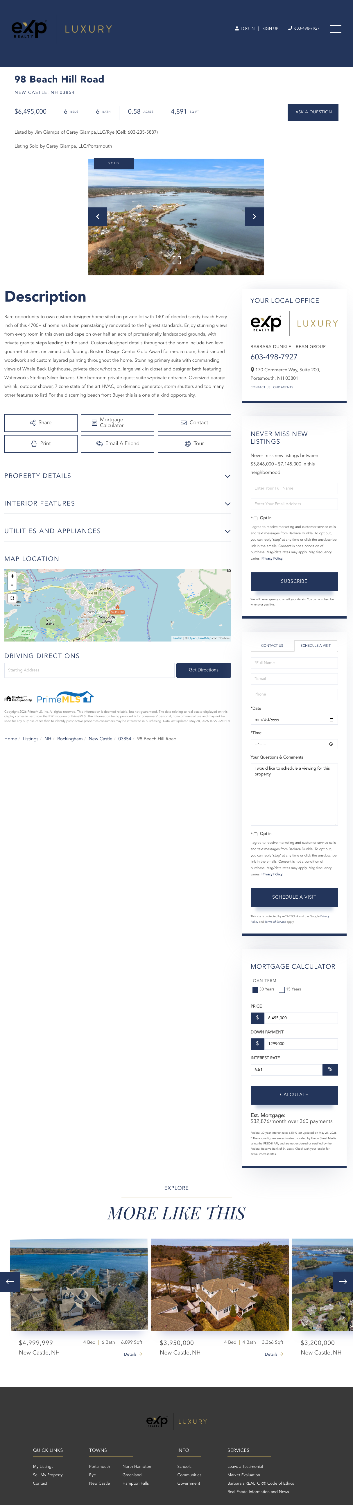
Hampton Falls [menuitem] (136, 1484)
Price (256, 1007)
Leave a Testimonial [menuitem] (245, 1467)
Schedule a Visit (316, 646)
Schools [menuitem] (184, 1467)
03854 (124, 739)
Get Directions (203, 670)
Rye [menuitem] (92, 1475)
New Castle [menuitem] (99, 1484)
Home (10, 739)
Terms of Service (275, 922)
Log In (245, 29)
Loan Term (264, 981)
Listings (30, 739)
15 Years (290, 990)
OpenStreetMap (199, 638)
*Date (256, 709)
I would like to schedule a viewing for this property (294, 795)
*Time (256, 733)
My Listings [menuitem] (43, 1467)
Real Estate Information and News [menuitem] (258, 1492)
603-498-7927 (274, 357)
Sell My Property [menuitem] (47, 1475)
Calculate (294, 1095)
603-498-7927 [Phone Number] (304, 28)
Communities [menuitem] (189, 1475)
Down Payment (267, 1033)
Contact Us (260, 387)
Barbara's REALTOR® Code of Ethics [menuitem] (260, 1484)
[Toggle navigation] (335, 29)
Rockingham (70, 739)
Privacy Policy (271, 558)
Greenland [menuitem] (132, 1475)
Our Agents (283, 387)
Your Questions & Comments (277, 758)
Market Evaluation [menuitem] (243, 1475)
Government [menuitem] (188, 1484)
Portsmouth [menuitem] (99, 1467)
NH (47, 739)
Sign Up (270, 29)
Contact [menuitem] (40, 1484)
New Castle (100, 739)
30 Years (264, 990)
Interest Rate (265, 1058)
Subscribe (294, 581)
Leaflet (177, 638)
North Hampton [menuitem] (137, 1467)
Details (130, 1355)
